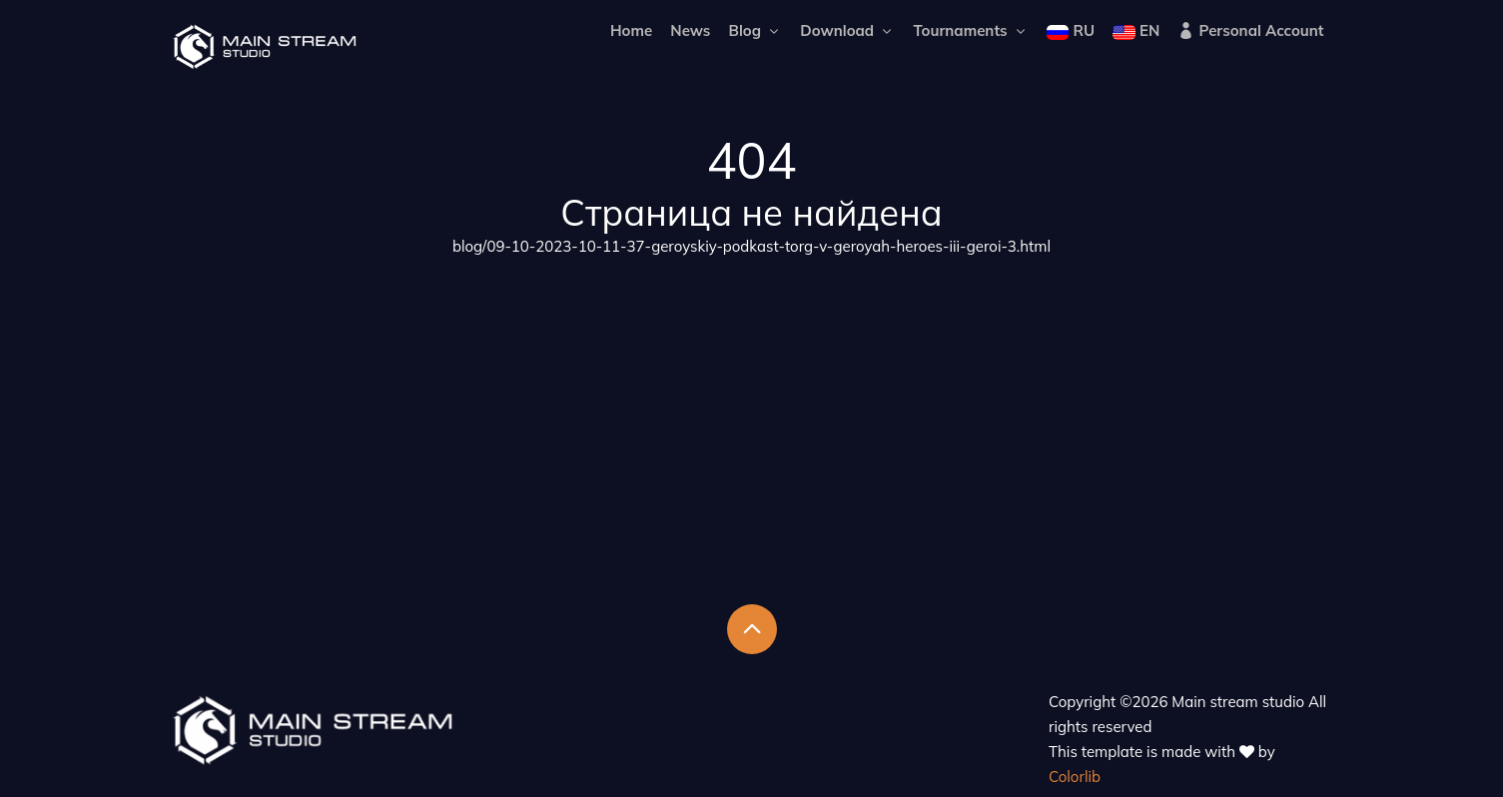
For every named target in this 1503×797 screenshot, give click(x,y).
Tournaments (970, 30)
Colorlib (1075, 776)
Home (631, 30)
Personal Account (1250, 30)
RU (1071, 30)
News (690, 30)
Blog (756, 30)
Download (847, 30)
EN (1136, 30)
